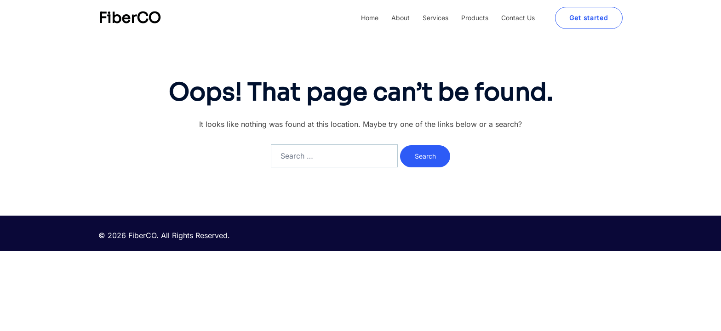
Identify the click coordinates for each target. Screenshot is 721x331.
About (400, 18)
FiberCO (129, 18)
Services (435, 18)
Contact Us (518, 18)
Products (474, 18)
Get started (588, 18)
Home (369, 18)
